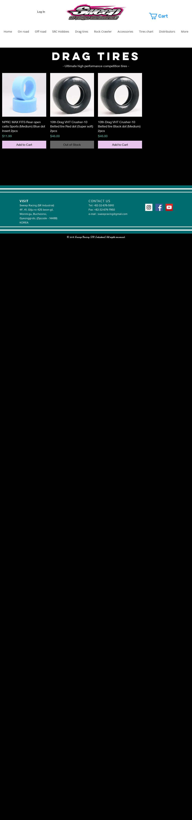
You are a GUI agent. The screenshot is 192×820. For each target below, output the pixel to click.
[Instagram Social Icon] (148, 207)
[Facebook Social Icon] (159, 207)
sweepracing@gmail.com (112, 213)
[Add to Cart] (24, 145)
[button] (163, 16)
